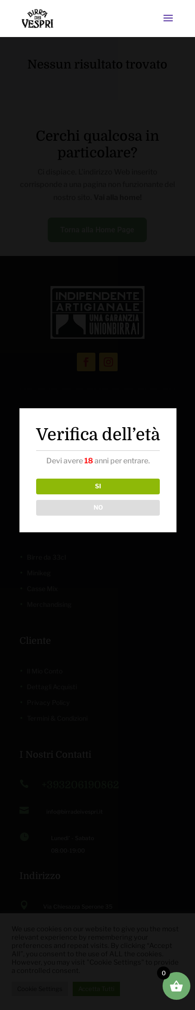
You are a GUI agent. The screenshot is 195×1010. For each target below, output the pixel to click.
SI (98, 486)
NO (98, 507)
